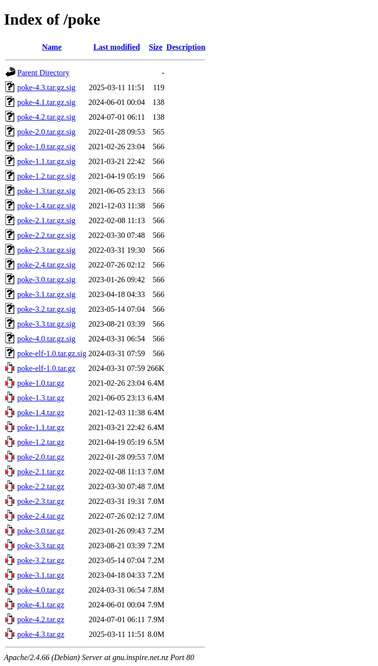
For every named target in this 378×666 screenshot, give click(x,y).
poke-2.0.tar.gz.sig (46, 132)
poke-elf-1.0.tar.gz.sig (51, 353)
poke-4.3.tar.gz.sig (46, 87)
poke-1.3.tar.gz (40, 398)
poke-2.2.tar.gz (40, 486)
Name (52, 47)
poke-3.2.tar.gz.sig (46, 309)
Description (185, 47)
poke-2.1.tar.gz (40, 471)
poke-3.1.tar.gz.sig (46, 294)
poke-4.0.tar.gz (40, 590)
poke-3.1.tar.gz (40, 575)
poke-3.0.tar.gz (40, 531)
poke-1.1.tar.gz (40, 427)
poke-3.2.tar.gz (40, 560)
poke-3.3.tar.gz (40, 545)
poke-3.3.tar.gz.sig (46, 324)
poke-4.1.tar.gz (40, 604)
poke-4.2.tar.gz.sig (46, 117)
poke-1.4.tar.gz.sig (46, 205)
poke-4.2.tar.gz (40, 619)
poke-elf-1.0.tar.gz (46, 368)
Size (156, 47)
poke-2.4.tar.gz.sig (46, 265)
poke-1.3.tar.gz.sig (46, 191)
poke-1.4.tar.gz (40, 412)
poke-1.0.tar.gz (40, 383)
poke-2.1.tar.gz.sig (46, 220)
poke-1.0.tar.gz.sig (46, 146)
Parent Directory (43, 72)
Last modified (117, 47)
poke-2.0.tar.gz (40, 457)
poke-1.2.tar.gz (40, 442)
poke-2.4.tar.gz (40, 516)
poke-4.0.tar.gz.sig (46, 338)
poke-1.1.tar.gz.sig (46, 161)
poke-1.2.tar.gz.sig (46, 176)
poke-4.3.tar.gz (40, 634)
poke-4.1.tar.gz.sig (46, 102)
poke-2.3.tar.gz (40, 501)
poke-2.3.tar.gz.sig (46, 250)
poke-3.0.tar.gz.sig (46, 279)
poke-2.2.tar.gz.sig (46, 235)
